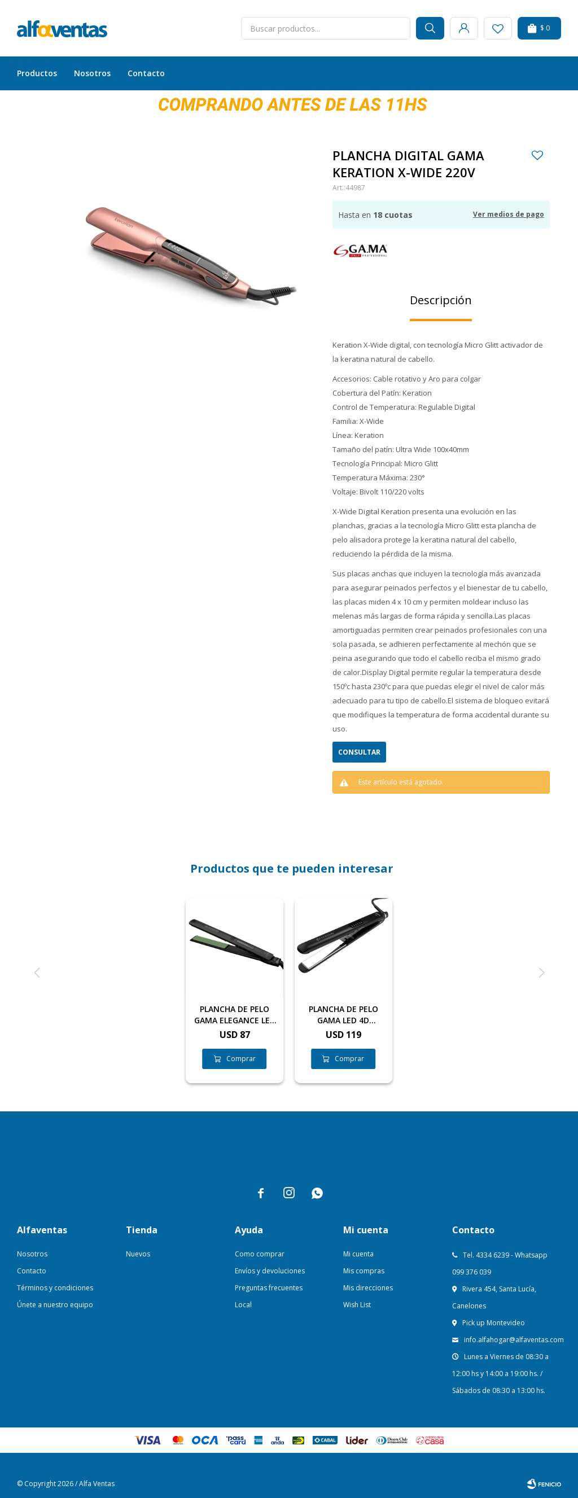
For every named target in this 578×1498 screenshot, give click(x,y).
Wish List (357, 1304)
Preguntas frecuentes (269, 1288)
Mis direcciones (368, 1288)
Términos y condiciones (55, 1288)
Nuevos (138, 1254)
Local (243, 1304)
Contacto (146, 73)
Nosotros (92, 73)
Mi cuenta (358, 1254)
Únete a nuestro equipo (55, 1304)
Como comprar (259, 1254)
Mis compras (363, 1271)
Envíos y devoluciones (270, 1271)
